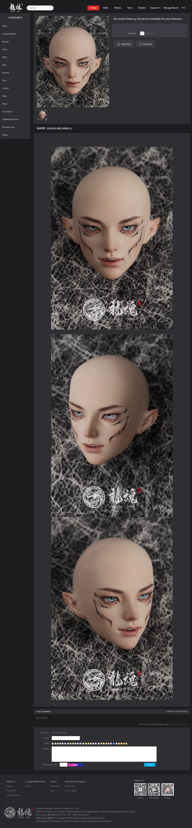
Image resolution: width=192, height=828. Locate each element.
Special (5, 42)
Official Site (69, 786)
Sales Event (55, 786)
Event (4, 49)
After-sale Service (13, 795)
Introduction (11, 790)
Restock (5, 73)
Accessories (7, 111)
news (53, 790)
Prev (177, 724)
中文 (183, 8)
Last (185, 724)
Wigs (4, 96)
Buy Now (123, 44)
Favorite (145, 44)
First (172, 724)
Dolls (4, 26)
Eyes (4, 80)
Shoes (4, 104)
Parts (4, 65)
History (28, 786)
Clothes (5, 88)
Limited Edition (9, 34)
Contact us (10, 786)
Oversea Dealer (71, 790)
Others (5, 135)
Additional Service (10, 119)
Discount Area (8, 127)
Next (181, 724)
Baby (4, 57)
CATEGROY (15, 17)
